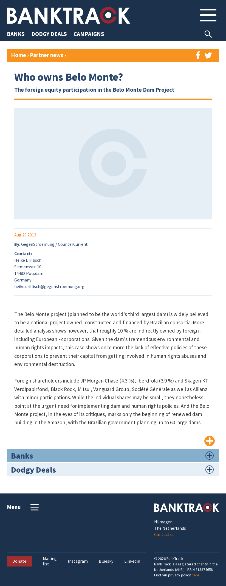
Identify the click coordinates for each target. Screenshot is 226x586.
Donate (19, 561)
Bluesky (106, 561)
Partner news (47, 55)
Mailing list (50, 561)
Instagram (78, 561)
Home (18, 55)
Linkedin (132, 561)
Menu (23, 507)
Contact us (164, 534)
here (195, 575)
